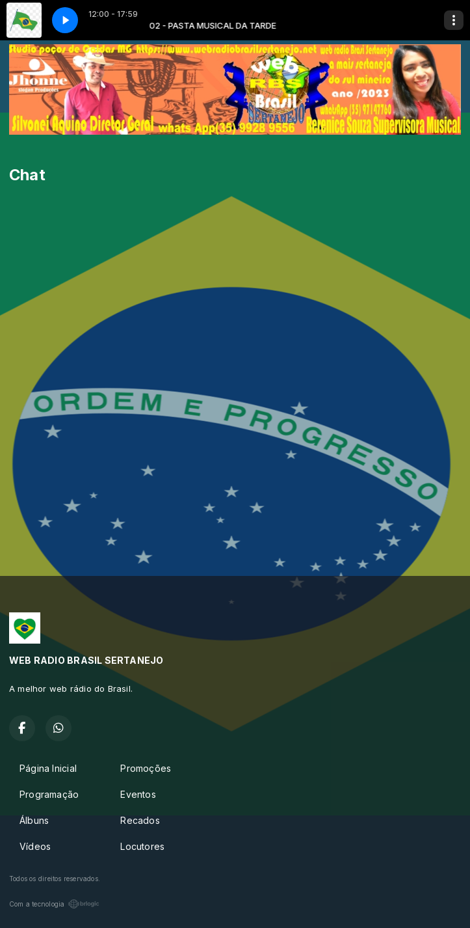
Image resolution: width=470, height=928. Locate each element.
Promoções (145, 768)
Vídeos (35, 846)
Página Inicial (48, 768)
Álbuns (34, 820)
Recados (139, 820)
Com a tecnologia (54, 903)
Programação (49, 794)
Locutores (142, 846)
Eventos (137, 794)
